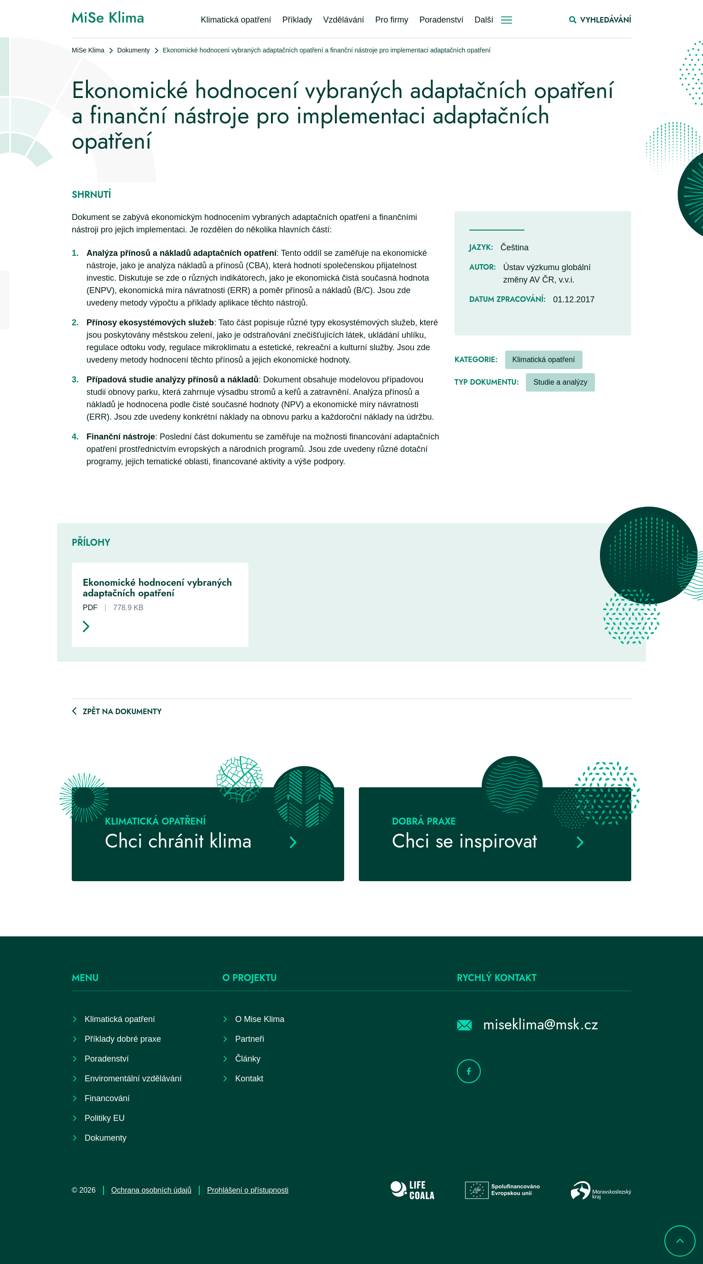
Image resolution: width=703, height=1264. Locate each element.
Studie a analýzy (560, 382)
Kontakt (249, 1078)
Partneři (249, 1039)
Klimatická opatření (236, 19)
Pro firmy (392, 19)
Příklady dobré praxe (123, 1039)
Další (484, 19)
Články (247, 1058)
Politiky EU (105, 1118)
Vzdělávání (343, 19)
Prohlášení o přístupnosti (247, 1190)
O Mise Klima (259, 1019)
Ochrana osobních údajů (151, 1190)
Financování (107, 1098)
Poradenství (442, 19)
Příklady (297, 19)
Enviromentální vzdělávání (133, 1078)
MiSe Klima (88, 50)
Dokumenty (133, 50)
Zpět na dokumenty (122, 711)
